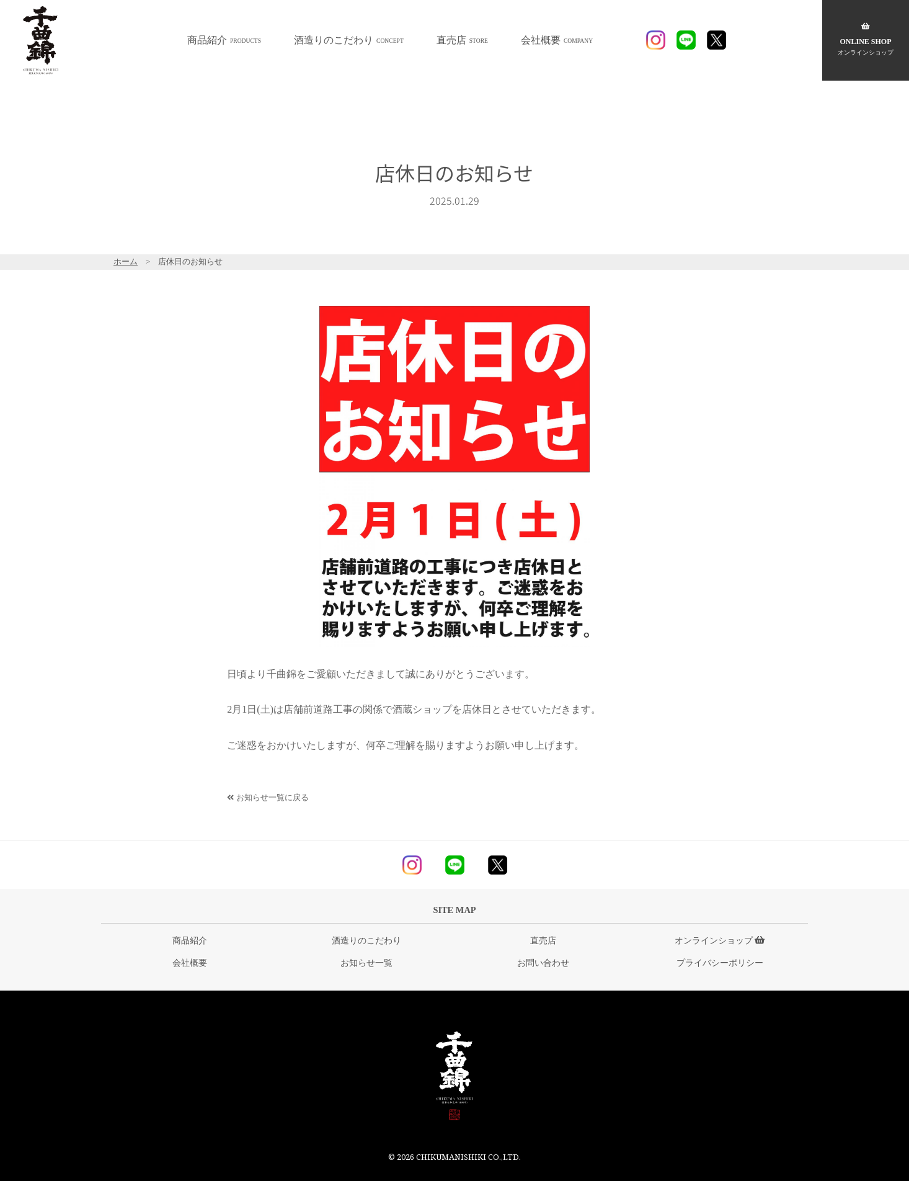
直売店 (462, 40)
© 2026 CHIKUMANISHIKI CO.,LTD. (454, 1156)
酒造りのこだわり (349, 40)
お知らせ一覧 (366, 963)
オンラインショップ (720, 940)
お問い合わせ (543, 963)
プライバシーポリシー (719, 963)
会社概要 (557, 40)
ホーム (125, 261)
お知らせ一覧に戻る (267, 797)
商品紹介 (224, 40)
